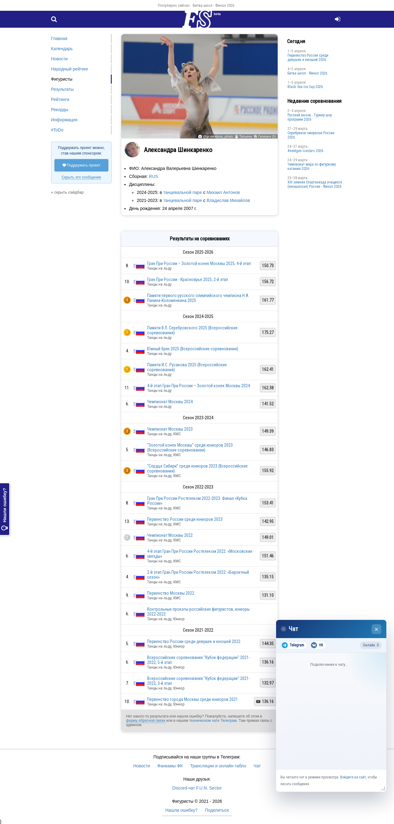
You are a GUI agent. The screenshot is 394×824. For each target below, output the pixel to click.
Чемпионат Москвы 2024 (170, 401)
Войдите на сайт (353, 777)
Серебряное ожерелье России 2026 (310, 135)
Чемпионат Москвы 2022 (170, 535)
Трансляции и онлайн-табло (218, 765)
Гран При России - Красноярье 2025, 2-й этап (187, 279)
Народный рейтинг (69, 68)
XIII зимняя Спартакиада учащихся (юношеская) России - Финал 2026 (314, 184)
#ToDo (57, 129)
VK (317, 645)
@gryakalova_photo (218, 136)
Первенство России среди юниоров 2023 (185, 519)
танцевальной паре (182, 192)
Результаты (62, 89)
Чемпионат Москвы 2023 (170, 429)
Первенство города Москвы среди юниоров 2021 (192, 699)
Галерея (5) (267, 136)
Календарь (62, 48)
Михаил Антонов (223, 192)
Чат (257, 765)
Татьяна (245, 136)
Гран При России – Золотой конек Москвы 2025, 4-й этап (199, 263)
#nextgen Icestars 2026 (305, 151)
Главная (59, 38)
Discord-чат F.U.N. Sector (197, 788)
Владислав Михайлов (228, 200)
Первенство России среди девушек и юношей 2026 (307, 57)
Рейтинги (60, 99)
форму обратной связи (145, 720)
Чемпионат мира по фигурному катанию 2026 (311, 166)
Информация (64, 119)
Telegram (293, 645)
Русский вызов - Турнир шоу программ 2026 (309, 117)
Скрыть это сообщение (81, 177)
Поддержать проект (81, 165)
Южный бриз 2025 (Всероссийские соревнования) (192, 348)
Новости (59, 58)
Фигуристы (62, 79)
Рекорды (59, 109)
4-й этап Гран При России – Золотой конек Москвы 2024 (198, 385)
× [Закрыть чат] (377, 629)
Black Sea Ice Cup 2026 (305, 87)
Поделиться (217, 810)
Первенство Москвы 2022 (170, 593)
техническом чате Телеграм (212, 720)
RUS (153, 176)
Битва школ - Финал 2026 (213, 5)
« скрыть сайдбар (67, 192)
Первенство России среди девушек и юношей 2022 (193, 641)
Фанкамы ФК (170, 765)
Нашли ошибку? (5, 509)
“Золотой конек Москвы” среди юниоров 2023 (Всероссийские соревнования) (190, 447)
